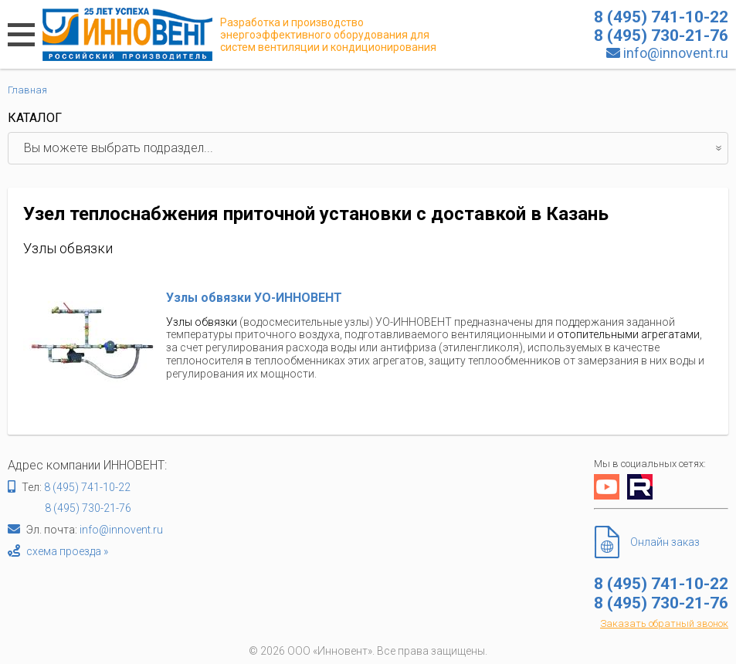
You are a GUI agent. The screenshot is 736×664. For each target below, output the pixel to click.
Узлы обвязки (201, 322)
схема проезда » (67, 551)
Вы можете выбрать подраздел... (376, 148)
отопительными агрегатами (628, 334)
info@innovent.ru (675, 53)
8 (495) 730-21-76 (88, 508)
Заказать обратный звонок (664, 623)
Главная (27, 90)
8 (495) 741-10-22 (87, 487)
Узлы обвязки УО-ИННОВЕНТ (254, 297)
